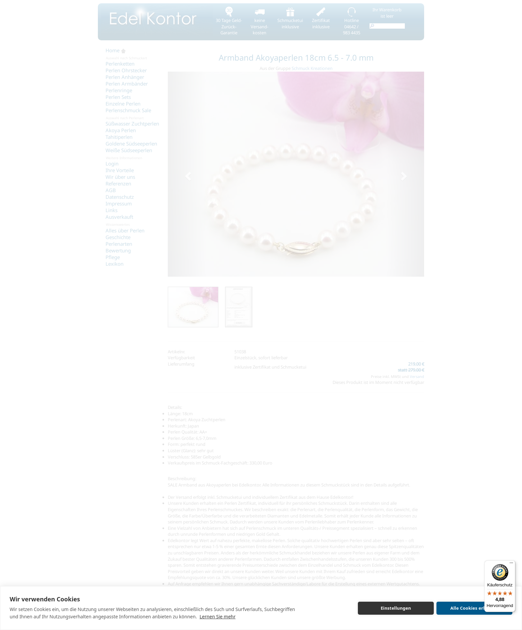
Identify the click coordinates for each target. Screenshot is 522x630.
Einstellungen (396, 608)
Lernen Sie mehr (217, 616)
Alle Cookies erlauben (474, 608)
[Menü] (511, 564)
